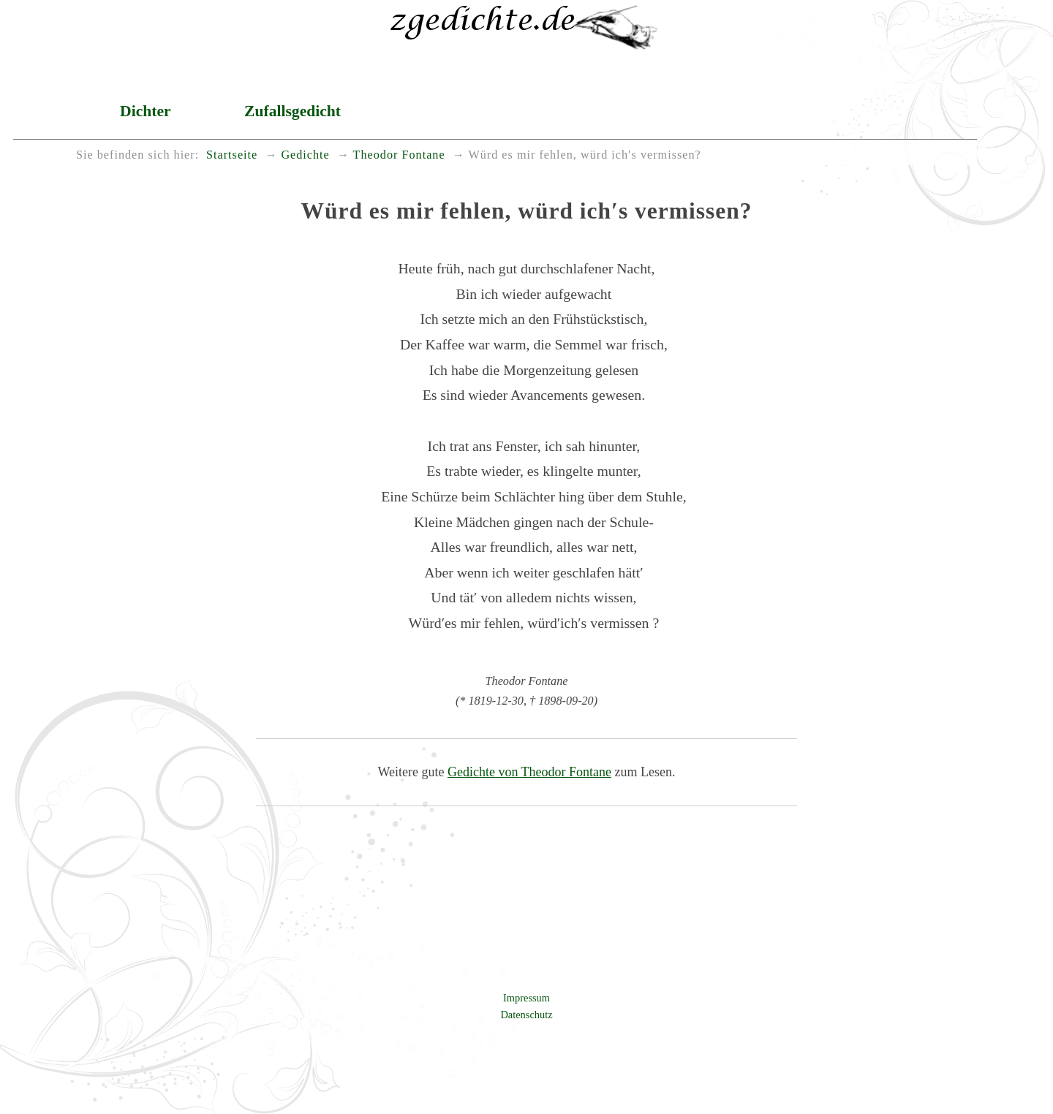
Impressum (526, 998)
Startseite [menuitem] (231, 155)
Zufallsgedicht (292, 111)
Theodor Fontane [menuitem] (399, 155)
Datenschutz (526, 1014)
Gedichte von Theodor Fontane (529, 772)
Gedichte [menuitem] (305, 155)
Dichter (145, 111)
